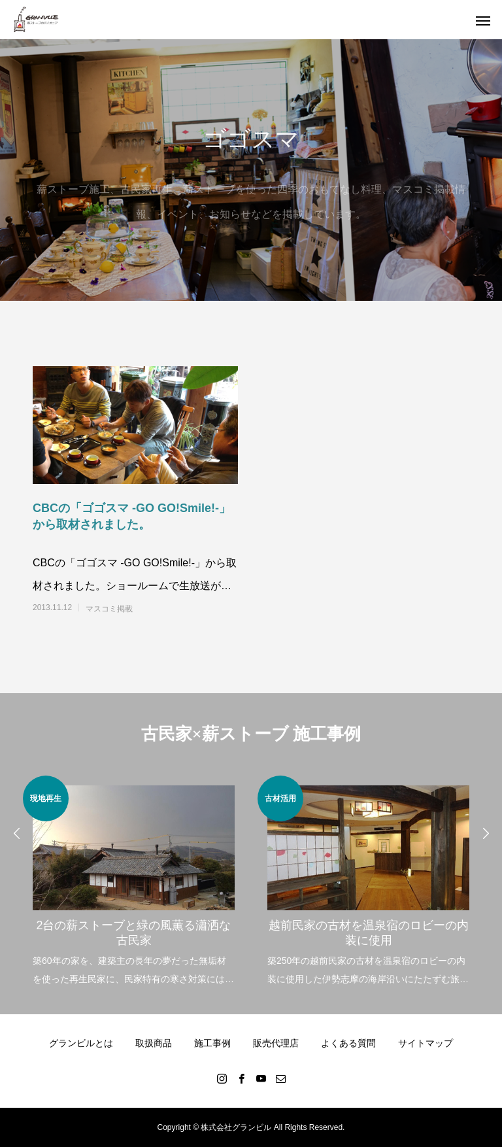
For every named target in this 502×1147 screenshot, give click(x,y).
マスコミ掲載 (109, 608)
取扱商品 (153, 1043)
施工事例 (212, 1043)
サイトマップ (425, 1043)
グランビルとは (81, 1043)
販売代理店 (276, 1043)
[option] (134, 882)
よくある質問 (348, 1043)
